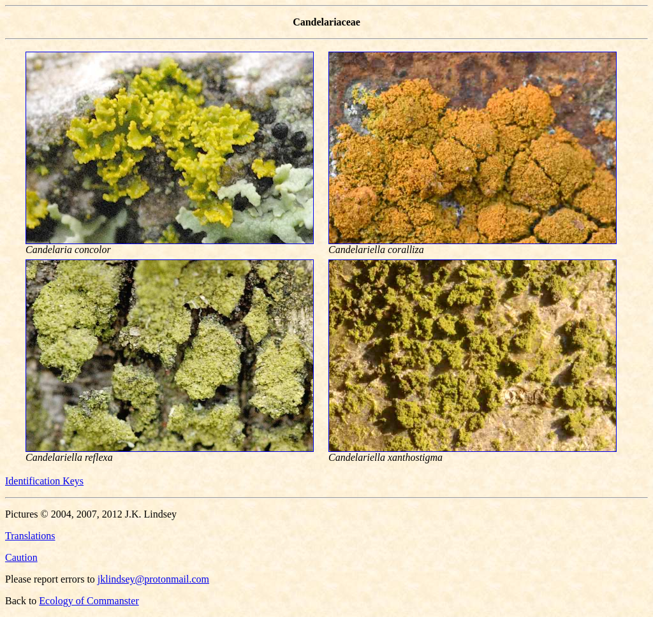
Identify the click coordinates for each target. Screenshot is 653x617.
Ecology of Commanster (88, 600)
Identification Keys (44, 480)
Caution (21, 557)
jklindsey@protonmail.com (153, 579)
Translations (30, 535)
